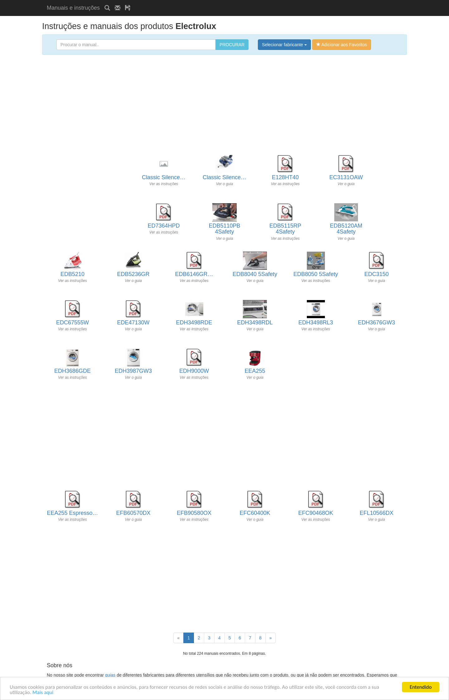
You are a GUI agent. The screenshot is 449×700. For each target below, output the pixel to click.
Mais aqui (42, 692)
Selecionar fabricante (284, 44)
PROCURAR (232, 44)
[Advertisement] (208, 2)
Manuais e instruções (73, 8)
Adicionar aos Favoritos (341, 44)
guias (110, 675)
